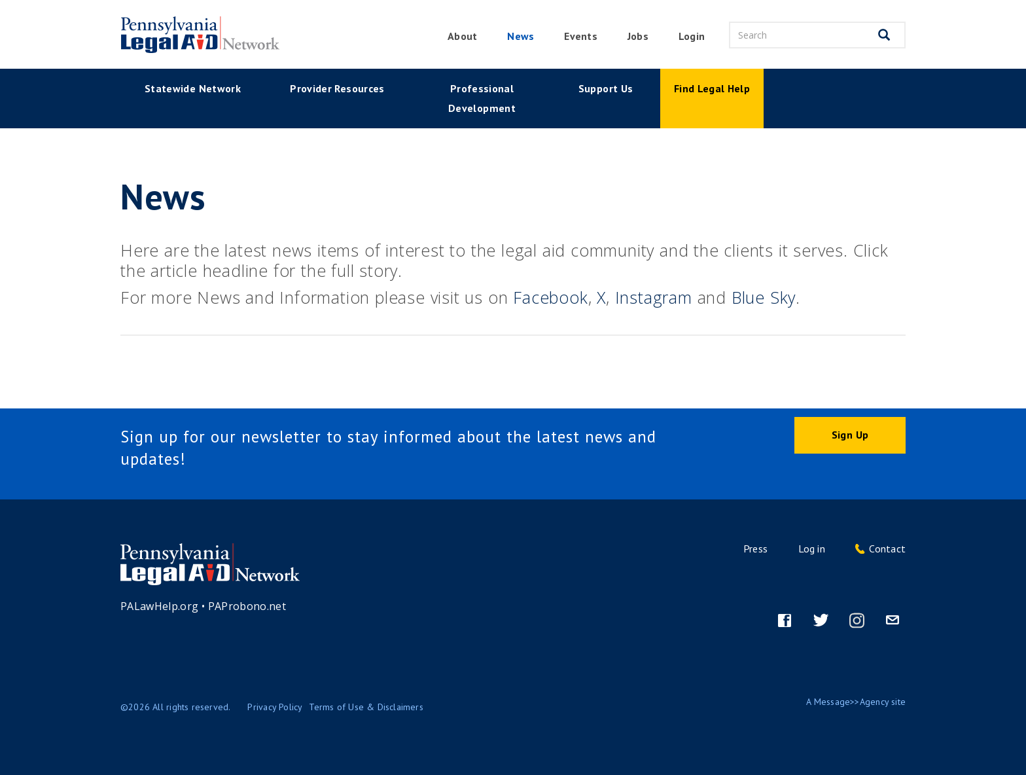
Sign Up (850, 434)
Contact (887, 548)
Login (692, 36)
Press (755, 548)
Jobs (638, 36)
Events (580, 36)
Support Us (605, 88)
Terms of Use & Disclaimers (366, 707)
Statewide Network (193, 88)
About (462, 36)
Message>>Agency (851, 702)
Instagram (653, 297)
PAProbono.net (247, 606)
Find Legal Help (712, 88)
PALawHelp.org (159, 606)
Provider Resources (337, 88)
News (520, 36)
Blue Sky (764, 297)
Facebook (550, 297)
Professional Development (482, 98)
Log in (811, 548)
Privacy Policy (274, 707)
